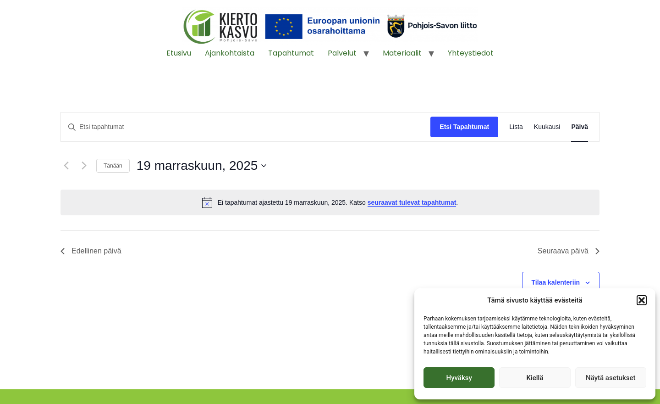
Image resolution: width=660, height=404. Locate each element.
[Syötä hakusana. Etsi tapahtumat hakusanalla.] (245, 126)
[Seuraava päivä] (83, 165)
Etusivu (178, 53)
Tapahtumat (291, 53)
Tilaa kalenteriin (556, 282)
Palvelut (342, 53)
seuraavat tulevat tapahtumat (412, 202)
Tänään (113, 166)
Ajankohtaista (229, 53)
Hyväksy (459, 378)
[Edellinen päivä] (66, 165)
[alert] (330, 202)
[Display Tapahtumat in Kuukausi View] (547, 126)
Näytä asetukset (611, 378)
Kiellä (534, 378)
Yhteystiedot (471, 53)
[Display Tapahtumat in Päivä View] (579, 126)
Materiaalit (402, 53)
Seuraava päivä (569, 251)
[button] (641, 300)
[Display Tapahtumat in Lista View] (516, 126)
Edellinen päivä (90, 251)
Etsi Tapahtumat (464, 126)
